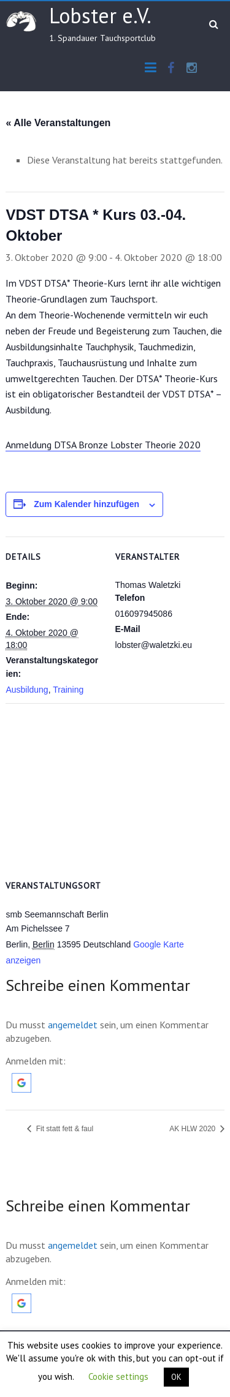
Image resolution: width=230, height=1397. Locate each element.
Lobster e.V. (100, 15)
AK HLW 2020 (193, 1128)
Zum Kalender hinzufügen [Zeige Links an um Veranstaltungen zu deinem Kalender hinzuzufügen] (86, 504)
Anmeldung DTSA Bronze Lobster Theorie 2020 (103, 445)
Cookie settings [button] (118, 1376)
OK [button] (176, 1377)
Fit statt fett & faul (63, 1128)
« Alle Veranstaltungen (58, 123)
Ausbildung (27, 690)
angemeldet (73, 1025)
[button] (21, 1079)
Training (68, 690)
